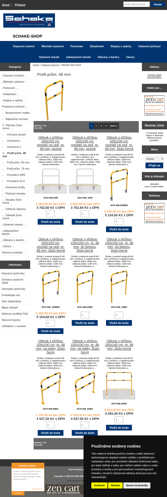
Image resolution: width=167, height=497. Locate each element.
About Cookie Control (15, 465)
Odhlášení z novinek (14, 326)
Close (41, 466)
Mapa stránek (10, 307)
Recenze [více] (154, 125)
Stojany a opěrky (121, 46)
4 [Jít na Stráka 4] (105, 126)
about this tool (37, 489)
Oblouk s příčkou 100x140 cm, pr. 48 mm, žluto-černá (119, 344)
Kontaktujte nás (11, 295)
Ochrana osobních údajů (12, 281)
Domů (6, 4)
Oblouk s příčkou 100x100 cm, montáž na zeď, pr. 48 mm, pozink (50, 143)
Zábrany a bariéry (108, 57)
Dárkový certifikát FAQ (15, 313)
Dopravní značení (24, 46)
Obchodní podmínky (13, 288)
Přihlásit (20, 4)
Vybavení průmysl (50, 65)
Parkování (77, 46)
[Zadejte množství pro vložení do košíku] (50, 213)
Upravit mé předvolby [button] (137, 485)
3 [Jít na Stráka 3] (100, 126)
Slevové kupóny (11, 319)
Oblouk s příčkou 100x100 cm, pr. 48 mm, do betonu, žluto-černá (85, 244)
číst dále (18, 493)
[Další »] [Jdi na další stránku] (113, 126)
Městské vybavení (53, 46)
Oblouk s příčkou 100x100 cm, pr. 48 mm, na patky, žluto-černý (51, 346)
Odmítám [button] (115, 485)
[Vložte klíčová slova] (136, 4)
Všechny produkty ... (14, 252)
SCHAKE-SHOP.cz (79, 476)
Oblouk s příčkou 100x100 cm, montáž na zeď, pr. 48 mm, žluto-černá (119, 143)
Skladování (97, 46)
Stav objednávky (11, 301)
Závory (130, 57)
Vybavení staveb (49, 57)
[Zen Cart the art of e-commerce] (154, 76)
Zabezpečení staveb (78, 57)
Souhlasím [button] (99, 485)
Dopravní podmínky (13, 273)
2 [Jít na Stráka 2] (96, 126)
